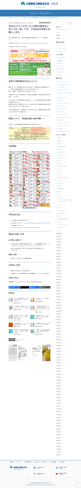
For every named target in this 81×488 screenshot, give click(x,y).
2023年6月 (58, 322)
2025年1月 (58, 268)
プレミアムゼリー (62, 97)
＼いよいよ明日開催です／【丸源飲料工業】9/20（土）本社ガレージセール (21, 300)
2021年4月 (58, 397)
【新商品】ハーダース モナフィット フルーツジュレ (36, 350)
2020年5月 (58, 429)
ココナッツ (61, 155)
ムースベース (61, 106)
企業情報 (58, 35)
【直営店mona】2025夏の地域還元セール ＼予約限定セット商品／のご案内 (21, 331)
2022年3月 (58, 365)
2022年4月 (58, 363)
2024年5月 (58, 291)
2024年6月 (58, 288)
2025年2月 (58, 265)
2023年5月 (58, 325)
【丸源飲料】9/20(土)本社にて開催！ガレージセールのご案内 (43, 324)
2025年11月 (58, 239)
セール (60, 74)
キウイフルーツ (62, 183)
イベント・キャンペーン (45, 22)
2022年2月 (58, 368)
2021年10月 (58, 380)
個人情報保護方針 (28, 462)
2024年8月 (58, 282)
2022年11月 (58, 342)
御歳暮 (60, 60)
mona (60, 51)
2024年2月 (58, 299)
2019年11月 (58, 446)
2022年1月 (58, 371)
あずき (60, 138)
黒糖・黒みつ (61, 188)
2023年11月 (58, 308)
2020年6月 (58, 426)
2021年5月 (58, 394)
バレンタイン (61, 66)
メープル (60, 152)
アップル (60, 172)
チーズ (60, 194)
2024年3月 (58, 296)
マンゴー (60, 216)
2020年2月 (58, 437)
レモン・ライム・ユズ (63, 224)
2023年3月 (58, 331)
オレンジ (60, 207)
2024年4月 (58, 293)
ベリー (60, 230)
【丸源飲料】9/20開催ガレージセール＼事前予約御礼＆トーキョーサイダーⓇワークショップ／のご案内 (43, 308)
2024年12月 (58, 270)
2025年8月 (58, 247)
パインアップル (62, 210)
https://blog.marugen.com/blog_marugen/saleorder (34, 43)
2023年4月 (58, 328)
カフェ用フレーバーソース (64, 131)
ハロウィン (61, 63)
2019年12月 (58, 443)
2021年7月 (58, 388)
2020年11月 (58, 411)
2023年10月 (58, 311)
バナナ (60, 180)
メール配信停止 (61, 462)
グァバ (60, 186)
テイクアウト (61, 69)
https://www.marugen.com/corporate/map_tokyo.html (28, 245)
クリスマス (61, 72)
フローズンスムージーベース (64, 125)
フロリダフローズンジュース (64, 84)
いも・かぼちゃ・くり (63, 213)
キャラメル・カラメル (63, 177)
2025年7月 (58, 250)
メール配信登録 (52, 462)
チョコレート (61, 227)
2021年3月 (58, 400)
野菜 (59, 141)
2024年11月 (58, 273)
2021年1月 (58, 406)
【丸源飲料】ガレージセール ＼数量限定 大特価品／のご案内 (21, 324)
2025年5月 (58, 256)
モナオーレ (61, 100)
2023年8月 (58, 316)
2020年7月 (58, 423)
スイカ (60, 174)
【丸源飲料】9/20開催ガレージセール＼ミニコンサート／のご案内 (21, 306)
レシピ (57, 32)
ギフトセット (61, 120)
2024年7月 (58, 285)
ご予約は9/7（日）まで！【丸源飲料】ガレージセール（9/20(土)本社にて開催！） (21, 317)
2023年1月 (58, 337)
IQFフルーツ (61, 128)
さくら (60, 169)
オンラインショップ (63, 48)
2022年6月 (58, 357)
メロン (60, 191)
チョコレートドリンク (63, 123)
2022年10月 (58, 345)
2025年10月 (58, 242)
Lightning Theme (40, 484)
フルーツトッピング (63, 114)
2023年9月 (58, 314)
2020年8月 (58, 420)
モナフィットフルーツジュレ (64, 103)
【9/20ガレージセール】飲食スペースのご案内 (43, 299)
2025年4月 (58, 259)
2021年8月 (58, 386)
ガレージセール (20, 340)
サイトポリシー (18, 462)
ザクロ (60, 149)
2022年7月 (58, 354)
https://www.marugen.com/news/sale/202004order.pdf (25, 227)
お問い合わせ (37, 462)
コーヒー (60, 221)
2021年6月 (58, 391)
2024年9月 (58, 279)
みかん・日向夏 (62, 146)
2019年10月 (58, 449)
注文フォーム (44, 462)
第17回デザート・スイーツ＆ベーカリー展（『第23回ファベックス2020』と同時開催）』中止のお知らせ (22, 352)
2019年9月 (58, 452)
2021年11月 (58, 377)
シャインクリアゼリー (63, 81)
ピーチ (60, 204)
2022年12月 (58, 339)
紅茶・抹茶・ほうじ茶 (63, 218)
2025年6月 (58, 253)
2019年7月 (58, 455)
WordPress (33, 484)
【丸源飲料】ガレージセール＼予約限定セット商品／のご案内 (43, 316)
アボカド (60, 197)
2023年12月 (58, 305)
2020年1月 (58, 440)
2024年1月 (58, 302)
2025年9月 (58, 245)
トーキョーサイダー (63, 108)
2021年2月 (58, 403)
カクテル (60, 143)
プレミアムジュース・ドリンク (65, 117)
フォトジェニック (62, 58)
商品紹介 (58, 38)
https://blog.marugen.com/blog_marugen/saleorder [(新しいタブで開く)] (37, 223)
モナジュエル (61, 111)
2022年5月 (58, 360)
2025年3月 (58, 262)
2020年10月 (58, 414)
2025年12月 (58, 236)
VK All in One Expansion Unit (49, 484)
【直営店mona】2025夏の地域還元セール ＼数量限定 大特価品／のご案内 (43, 331)
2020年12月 (58, 408)
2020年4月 (58, 432)
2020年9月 (58, 417)
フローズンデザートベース (64, 90)
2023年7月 (58, 319)
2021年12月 (58, 374)
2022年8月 (58, 351)
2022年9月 (58, 348)
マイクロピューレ (62, 87)
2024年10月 (58, 276)
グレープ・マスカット (63, 166)
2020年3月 (58, 434)
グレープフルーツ (62, 157)
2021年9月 (58, 383)
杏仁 (59, 160)
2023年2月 (58, 334)
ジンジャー (61, 163)
